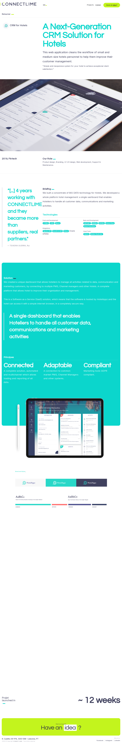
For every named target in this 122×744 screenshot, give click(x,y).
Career (98, 5)
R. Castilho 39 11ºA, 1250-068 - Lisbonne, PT (20, 739)
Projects (90, 5)
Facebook (100, 740)
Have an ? (111, 5)
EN (44, 5)
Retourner (6, 14)
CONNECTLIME (17, 741)
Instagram (109, 740)
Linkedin (117, 740)
